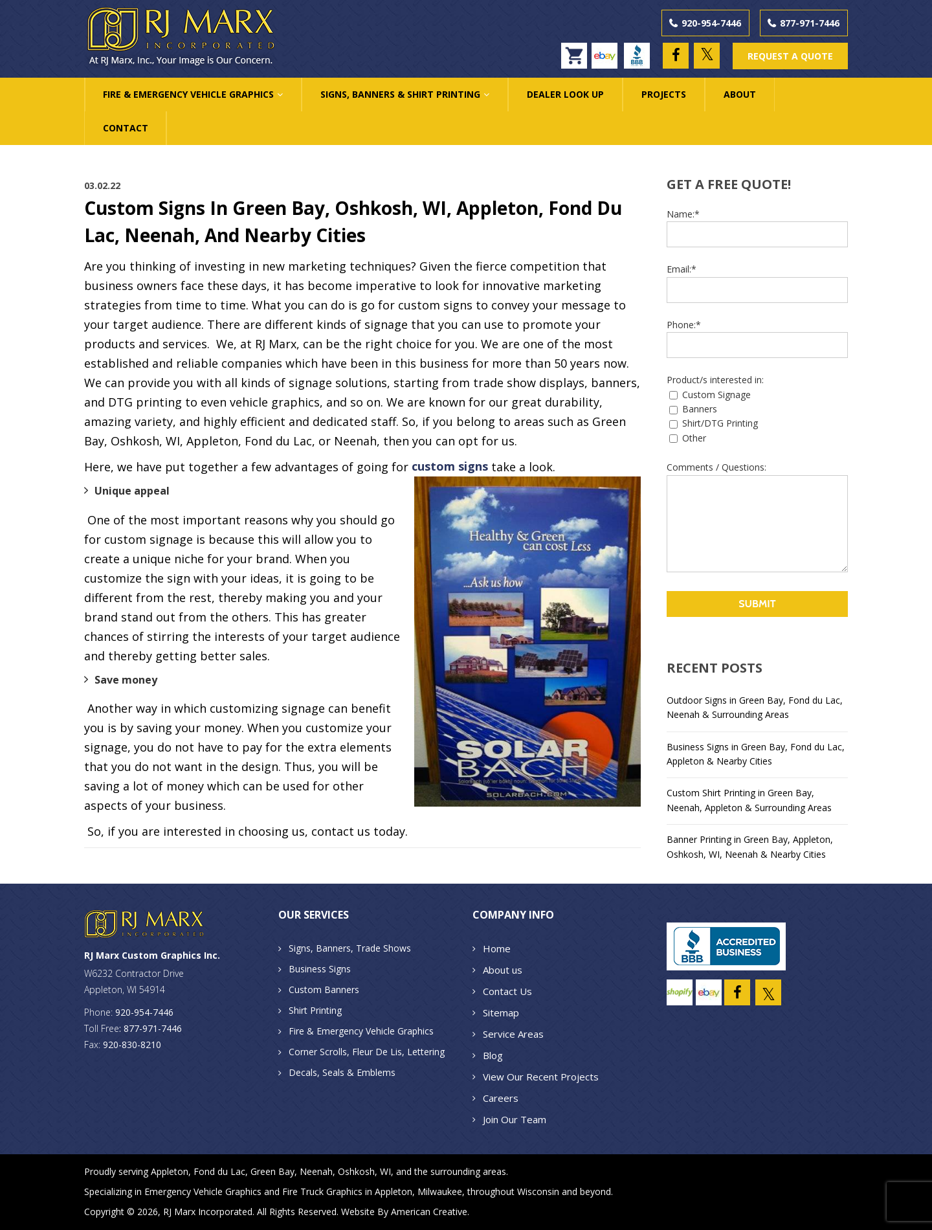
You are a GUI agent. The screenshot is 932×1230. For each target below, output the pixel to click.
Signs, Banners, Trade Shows (350, 948)
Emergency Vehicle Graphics (202, 1191)
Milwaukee (439, 1191)
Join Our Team (514, 1119)
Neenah (316, 1171)
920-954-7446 (711, 23)
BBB (640, 49)
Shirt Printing (315, 1010)
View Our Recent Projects (541, 1076)
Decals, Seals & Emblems (342, 1072)
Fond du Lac (219, 1171)
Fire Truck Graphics (322, 1191)
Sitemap (501, 1012)
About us (502, 969)
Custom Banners (324, 989)
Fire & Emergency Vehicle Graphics (361, 1031)
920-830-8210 (132, 1044)
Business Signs (320, 969)
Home (497, 948)
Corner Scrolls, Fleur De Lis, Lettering (367, 1052)
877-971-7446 (809, 23)
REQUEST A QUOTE (790, 56)
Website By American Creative (404, 1211)
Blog (493, 1055)
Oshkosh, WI (364, 1171)
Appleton (169, 1171)
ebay (607, 49)
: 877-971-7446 (150, 1028)
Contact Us (507, 991)
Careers (500, 1097)
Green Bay (272, 1171)
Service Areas (513, 1033)
